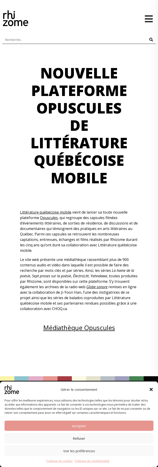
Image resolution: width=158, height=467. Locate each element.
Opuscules (49, 217)
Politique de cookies (59, 461)
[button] (151, 389)
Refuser (79, 438)
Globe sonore (97, 286)
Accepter (79, 426)
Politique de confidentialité (92, 461)
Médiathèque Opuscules (79, 327)
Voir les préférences (79, 451)
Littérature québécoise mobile (45, 212)
